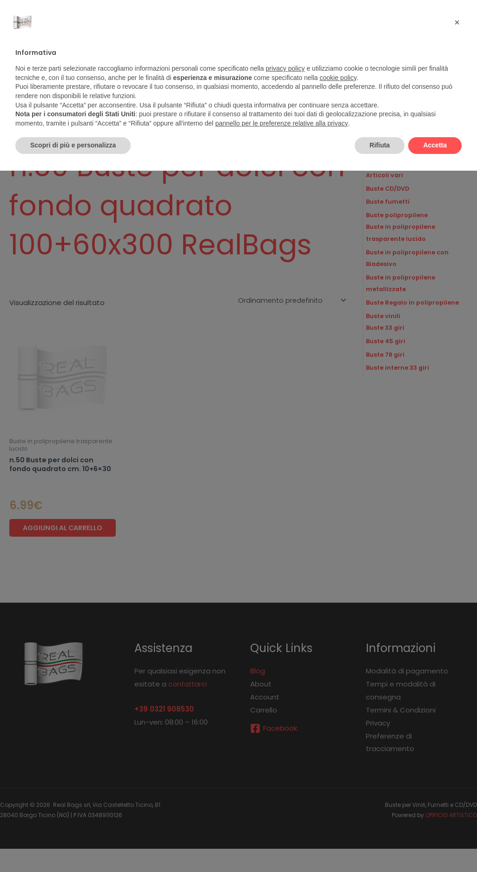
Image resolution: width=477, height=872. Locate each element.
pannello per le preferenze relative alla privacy (281, 123)
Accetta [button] (435, 145)
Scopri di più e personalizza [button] (73, 145)
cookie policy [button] (338, 77)
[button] (457, 22)
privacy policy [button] (285, 68)
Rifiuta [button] (380, 145)
